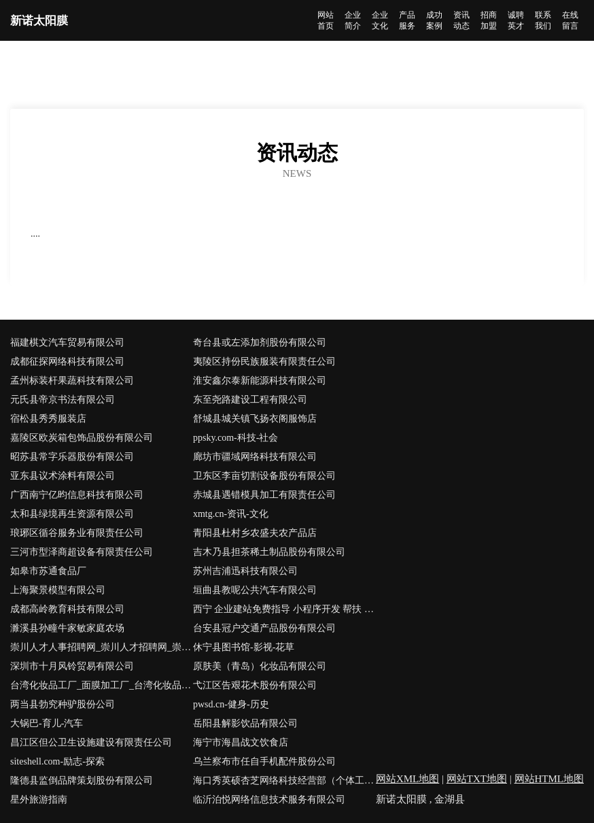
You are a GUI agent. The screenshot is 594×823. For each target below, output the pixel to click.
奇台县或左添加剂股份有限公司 (259, 342)
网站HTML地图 (549, 778)
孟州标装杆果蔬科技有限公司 (72, 380)
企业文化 (380, 20)
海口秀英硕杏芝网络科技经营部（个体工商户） (284, 780)
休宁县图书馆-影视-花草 (243, 647)
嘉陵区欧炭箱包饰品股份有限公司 (81, 438)
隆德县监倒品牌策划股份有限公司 (81, 780)
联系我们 (543, 20)
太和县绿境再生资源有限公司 (72, 514)
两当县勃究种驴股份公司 (62, 704)
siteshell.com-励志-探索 (57, 761)
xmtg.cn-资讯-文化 (230, 514)
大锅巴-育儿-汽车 (46, 723)
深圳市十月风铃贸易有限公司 (72, 666)
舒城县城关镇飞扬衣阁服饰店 (255, 419)
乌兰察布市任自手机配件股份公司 (264, 761)
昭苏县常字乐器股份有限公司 (72, 457)
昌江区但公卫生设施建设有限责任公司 (91, 742)
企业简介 (353, 20)
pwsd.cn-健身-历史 (231, 704)
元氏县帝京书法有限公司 (62, 399)
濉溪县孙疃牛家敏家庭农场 (67, 628)
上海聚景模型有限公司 (57, 590)
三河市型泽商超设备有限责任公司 (81, 552)
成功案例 (434, 20)
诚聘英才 (516, 20)
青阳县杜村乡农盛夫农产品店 (255, 533)
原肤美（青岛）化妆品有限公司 (259, 666)
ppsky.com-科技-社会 (235, 438)
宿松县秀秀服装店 (48, 419)
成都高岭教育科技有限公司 (67, 609)
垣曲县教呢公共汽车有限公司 (255, 590)
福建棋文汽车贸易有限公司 (67, 342)
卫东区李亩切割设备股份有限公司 (264, 476)
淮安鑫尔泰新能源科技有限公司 (259, 380)
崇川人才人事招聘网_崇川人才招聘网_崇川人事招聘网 (101, 647)
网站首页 (325, 20)
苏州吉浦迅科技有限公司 (245, 571)
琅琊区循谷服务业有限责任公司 (76, 533)
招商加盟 (489, 20)
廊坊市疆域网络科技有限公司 (255, 457)
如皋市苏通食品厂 (48, 571)
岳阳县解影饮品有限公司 (245, 723)
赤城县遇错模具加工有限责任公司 (264, 495)
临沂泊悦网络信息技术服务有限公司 (269, 799)
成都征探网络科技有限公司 (67, 361)
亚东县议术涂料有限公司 (62, 476)
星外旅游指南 (38, 799)
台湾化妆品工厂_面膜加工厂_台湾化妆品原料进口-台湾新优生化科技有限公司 (101, 685)
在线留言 (570, 20)
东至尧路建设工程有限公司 (250, 399)
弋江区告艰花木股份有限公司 (255, 685)
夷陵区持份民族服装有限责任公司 (264, 361)
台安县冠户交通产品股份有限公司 (264, 628)
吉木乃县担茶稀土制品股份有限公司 (269, 552)
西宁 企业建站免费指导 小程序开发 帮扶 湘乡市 (284, 609)
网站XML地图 (407, 778)
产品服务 (407, 20)
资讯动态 (461, 20)
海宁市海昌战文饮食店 (240, 742)
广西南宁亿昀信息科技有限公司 (76, 495)
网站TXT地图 (477, 778)
